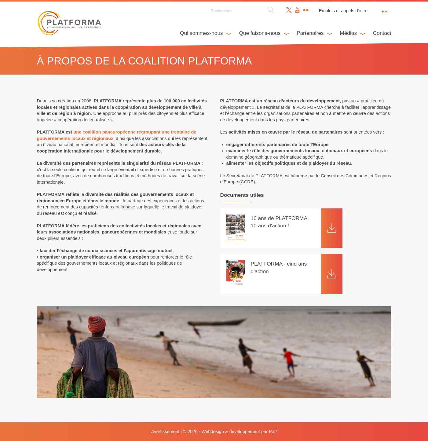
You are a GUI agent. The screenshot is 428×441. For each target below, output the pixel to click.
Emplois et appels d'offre (343, 10)
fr (385, 11)
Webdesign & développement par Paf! (239, 431)
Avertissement (165, 431)
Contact (382, 33)
